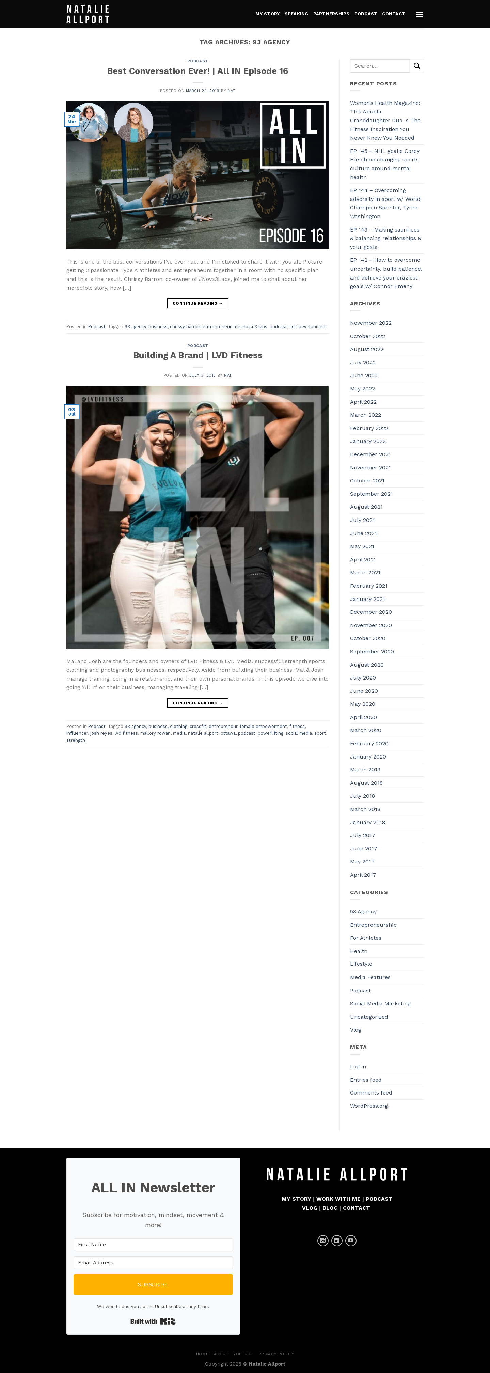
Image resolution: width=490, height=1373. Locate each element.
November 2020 (371, 625)
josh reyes (101, 733)
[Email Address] (153, 1262)
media (179, 733)
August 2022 (366, 349)
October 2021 (367, 480)
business (158, 326)
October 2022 (367, 336)
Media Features (370, 977)
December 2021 (370, 454)
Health (358, 951)
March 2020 (365, 730)
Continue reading (198, 303)
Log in (358, 1066)
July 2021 (362, 520)
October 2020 (367, 638)
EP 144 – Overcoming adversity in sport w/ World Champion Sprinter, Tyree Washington (385, 203)
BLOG (330, 1207)
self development (308, 326)
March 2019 (365, 769)
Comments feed (371, 1092)
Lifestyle (361, 964)
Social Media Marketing (380, 1003)
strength (75, 740)
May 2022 (362, 388)
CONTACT (393, 13)
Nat (232, 91)
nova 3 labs (255, 326)
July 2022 (363, 362)
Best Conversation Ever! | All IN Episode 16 (197, 71)
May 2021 (362, 546)
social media (299, 733)
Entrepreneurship (373, 925)
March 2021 (365, 572)
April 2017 (363, 875)
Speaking (297, 13)
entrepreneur (217, 326)
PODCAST (366, 13)
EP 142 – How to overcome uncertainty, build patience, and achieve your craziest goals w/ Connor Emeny (386, 273)
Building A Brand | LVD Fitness (198, 355)
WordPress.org (369, 1106)
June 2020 (364, 691)
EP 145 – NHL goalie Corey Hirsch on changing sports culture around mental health (385, 164)
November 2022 (371, 323)
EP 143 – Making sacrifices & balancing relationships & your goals (385, 238)
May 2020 (362, 704)
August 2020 (367, 664)
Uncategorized (369, 1016)
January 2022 (368, 441)
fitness (297, 726)
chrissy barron (185, 326)
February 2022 (369, 428)
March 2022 (365, 415)
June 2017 (363, 848)
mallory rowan (155, 733)
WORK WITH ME (338, 1199)
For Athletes (365, 938)
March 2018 (365, 809)
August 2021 (366, 507)
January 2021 (367, 599)
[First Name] (153, 1244)
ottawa (228, 733)
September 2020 (372, 651)
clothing (178, 726)
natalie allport (203, 733)
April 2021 (363, 559)
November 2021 (370, 467)
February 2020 (369, 743)
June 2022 (364, 375)
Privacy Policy (276, 1354)
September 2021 (371, 494)
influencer (77, 733)
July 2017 (362, 835)
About (221, 1354)
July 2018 (362, 796)
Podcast (197, 61)
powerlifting (270, 733)
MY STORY (267, 13)
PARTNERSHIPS (331, 13)
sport (320, 733)
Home (202, 1354)
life (237, 326)
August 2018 (366, 783)
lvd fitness (126, 733)
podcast (278, 326)
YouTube (243, 1354)
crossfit (198, 726)
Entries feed (366, 1079)
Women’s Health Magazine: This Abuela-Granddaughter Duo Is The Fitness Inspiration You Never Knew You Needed (385, 120)
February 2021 (369, 585)
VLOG (309, 1207)
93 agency (135, 326)
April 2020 (363, 717)
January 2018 (367, 822)
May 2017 (362, 861)
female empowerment (263, 726)
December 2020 (371, 612)
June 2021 (363, 533)
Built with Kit (153, 1321)
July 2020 (363, 677)
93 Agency (363, 911)
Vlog (355, 1029)
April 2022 (363, 402)
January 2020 (368, 756)
